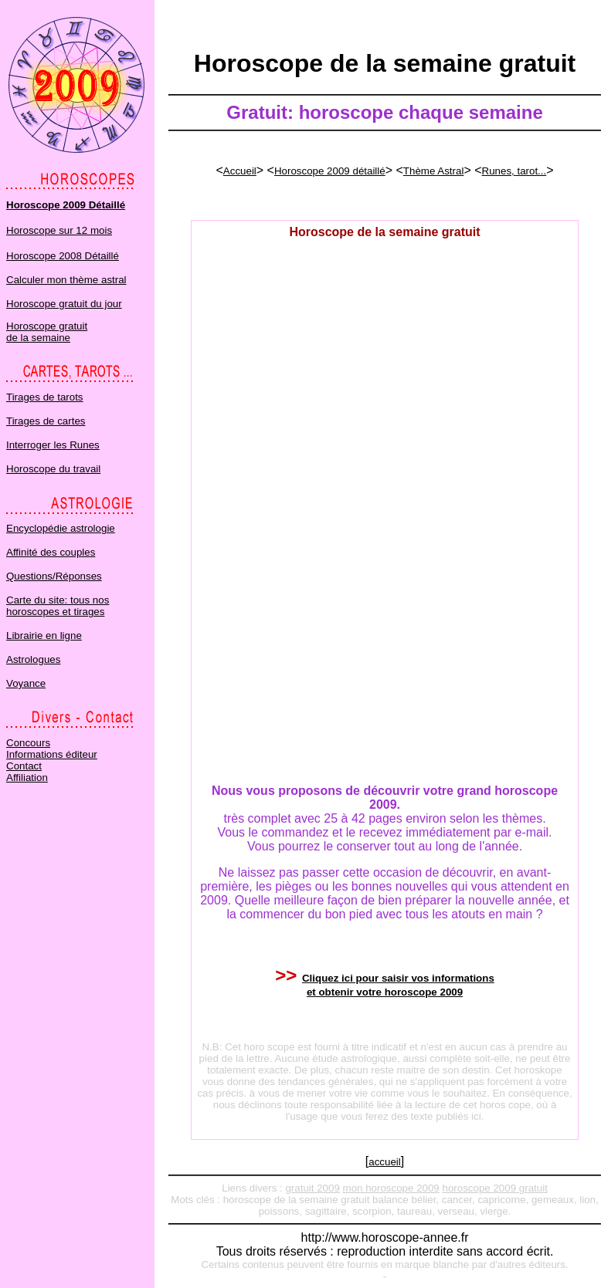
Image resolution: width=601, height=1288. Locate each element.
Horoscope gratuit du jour (64, 303)
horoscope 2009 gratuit (495, 1188)
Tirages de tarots (44, 397)
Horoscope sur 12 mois (59, 230)
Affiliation (27, 777)
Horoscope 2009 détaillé (329, 171)
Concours (28, 743)
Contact (24, 766)
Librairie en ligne (44, 635)
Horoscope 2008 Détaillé (62, 256)
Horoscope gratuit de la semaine (46, 331)
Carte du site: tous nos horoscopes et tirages (57, 605)
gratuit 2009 (312, 1188)
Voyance (26, 683)
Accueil (239, 171)
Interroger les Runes (53, 445)
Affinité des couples (50, 552)
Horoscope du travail (53, 469)
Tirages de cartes (45, 421)
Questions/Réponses (54, 576)
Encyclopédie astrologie (60, 528)
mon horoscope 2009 (391, 1188)
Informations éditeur (51, 754)
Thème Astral (433, 171)
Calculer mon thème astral (66, 280)
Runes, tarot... (514, 171)
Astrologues (33, 659)
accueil (384, 1162)
